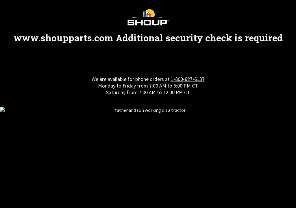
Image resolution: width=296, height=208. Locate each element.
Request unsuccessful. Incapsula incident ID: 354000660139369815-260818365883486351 (148, 104)
